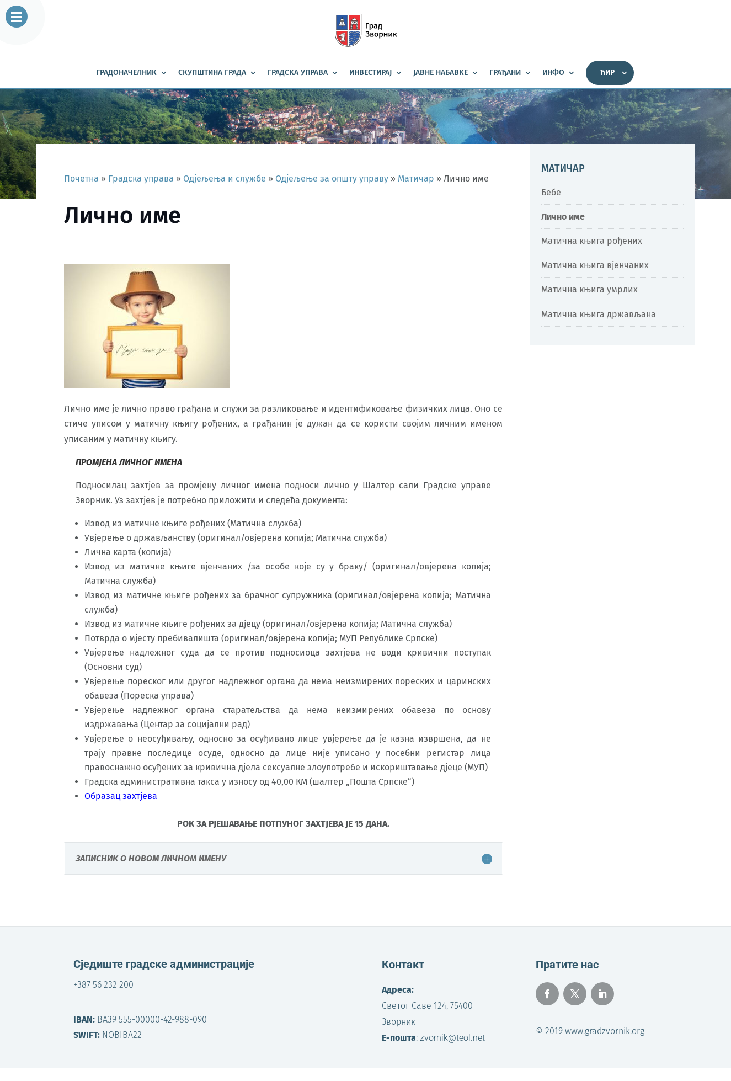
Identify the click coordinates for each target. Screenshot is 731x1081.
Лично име (563, 216)
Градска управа (298, 73)
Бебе (551, 192)
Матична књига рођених (591, 241)
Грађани (505, 73)
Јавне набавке (440, 73)
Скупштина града (212, 73)
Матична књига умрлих (589, 289)
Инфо (553, 73)
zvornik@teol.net (452, 1037)
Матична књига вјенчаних (595, 265)
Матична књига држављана (598, 314)
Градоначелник (126, 73)
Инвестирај (370, 73)
